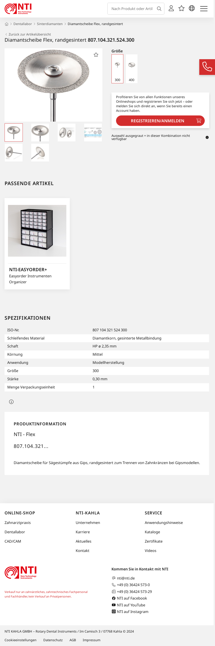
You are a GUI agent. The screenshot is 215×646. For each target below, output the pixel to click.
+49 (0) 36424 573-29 (131, 591)
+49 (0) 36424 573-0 (130, 585)
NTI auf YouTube (128, 605)
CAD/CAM (13, 541)
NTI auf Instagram (129, 611)
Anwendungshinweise (164, 522)
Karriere (83, 531)
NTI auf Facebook (129, 598)
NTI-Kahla (88, 513)
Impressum (91, 640)
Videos (150, 550)
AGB (73, 640)
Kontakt (82, 550)
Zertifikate (154, 541)
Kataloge (152, 531)
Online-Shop (20, 513)
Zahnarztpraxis (18, 522)
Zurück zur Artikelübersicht (28, 34)
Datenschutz (53, 640)
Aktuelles (83, 541)
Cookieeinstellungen (20, 640)
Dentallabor (15, 531)
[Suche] (160, 8)
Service (153, 513)
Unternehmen (88, 522)
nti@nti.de (123, 578)
